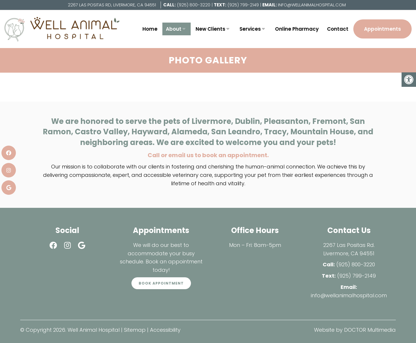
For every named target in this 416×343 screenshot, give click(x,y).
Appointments (382, 28)
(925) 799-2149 (243, 5)
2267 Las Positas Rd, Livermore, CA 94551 (112, 5)
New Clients (210, 28)
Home (149, 28)
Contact (337, 28)
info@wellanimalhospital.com (312, 5)
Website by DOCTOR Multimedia (355, 329)
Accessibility (165, 329)
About (173, 28)
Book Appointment (161, 283)
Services (250, 28)
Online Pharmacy (297, 28)
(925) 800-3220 (193, 5)
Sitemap (135, 329)
